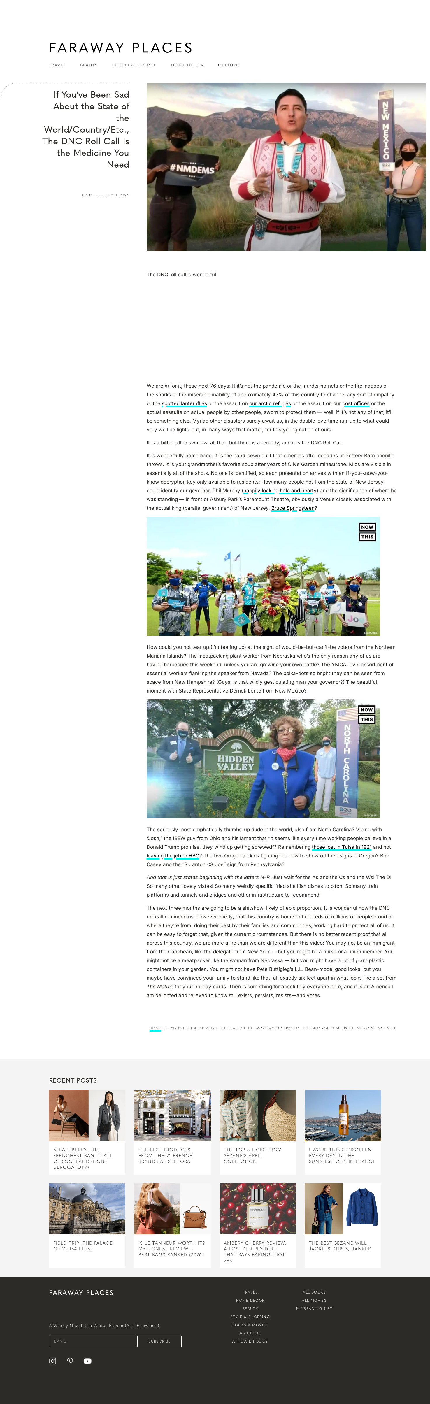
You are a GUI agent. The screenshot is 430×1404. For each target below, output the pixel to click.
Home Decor (250, 1300)
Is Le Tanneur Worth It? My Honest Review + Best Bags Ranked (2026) (171, 1248)
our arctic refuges (270, 403)
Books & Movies (250, 1325)
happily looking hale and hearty (280, 490)
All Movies (314, 1300)
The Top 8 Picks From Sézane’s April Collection (253, 1155)
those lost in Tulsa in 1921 (342, 847)
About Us (250, 1333)
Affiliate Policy (250, 1341)
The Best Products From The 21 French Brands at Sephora (165, 1155)
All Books (314, 1292)
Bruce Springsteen (293, 508)
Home (155, 1028)
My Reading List (314, 1309)
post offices (356, 403)
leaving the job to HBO (173, 856)
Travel (250, 1292)
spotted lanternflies (184, 403)
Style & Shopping (250, 1317)
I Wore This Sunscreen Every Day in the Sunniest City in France (342, 1155)
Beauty (250, 1309)
